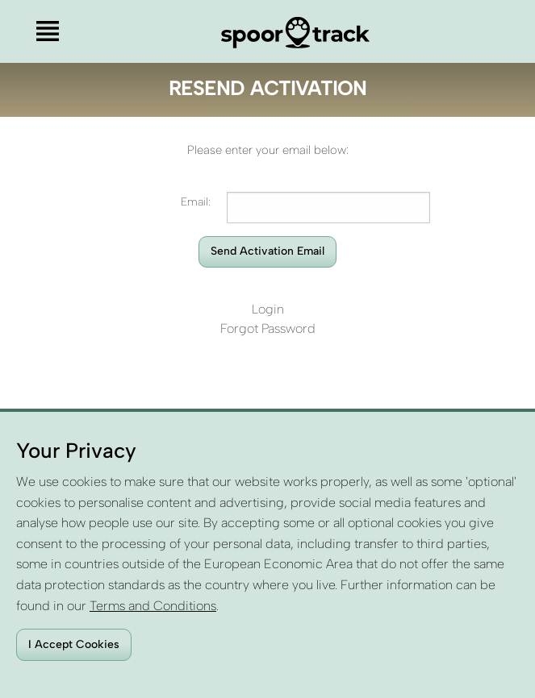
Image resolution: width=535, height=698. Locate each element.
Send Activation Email (267, 251)
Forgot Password (268, 328)
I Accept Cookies (73, 644)
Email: (196, 202)
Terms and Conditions (153, 605)
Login (268, 309)
